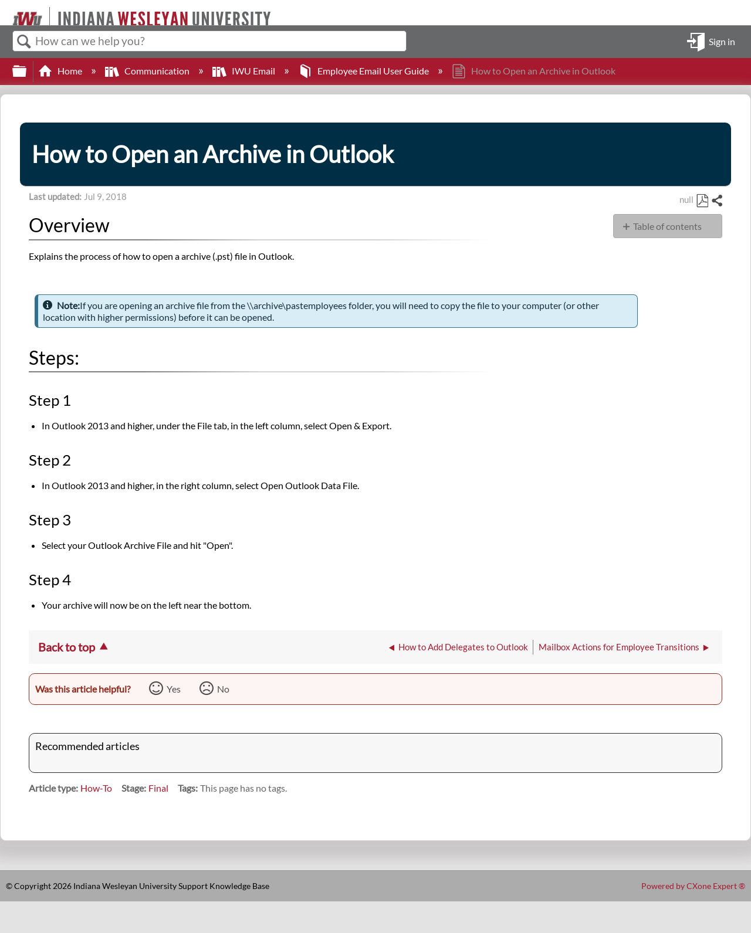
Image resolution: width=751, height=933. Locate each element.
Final (158, 787)
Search (24, 42)
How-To (96, 787)
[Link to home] (7, 12)
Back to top (66, 647)
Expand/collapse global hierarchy (27, 71)
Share (716, 201)
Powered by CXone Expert (693, 886)
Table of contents (667, 226)
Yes (174, 688)
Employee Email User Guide (364, 70)
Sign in (722, 40)
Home (61, 70)
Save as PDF (702, 201)
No (223, 688)
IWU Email (244, 70)
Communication (148, 70)
